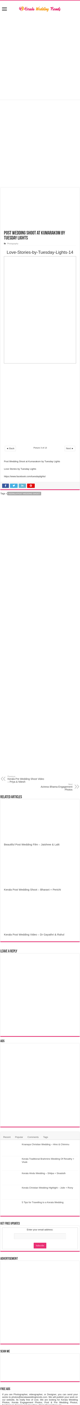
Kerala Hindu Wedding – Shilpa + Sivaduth (44, 1173)
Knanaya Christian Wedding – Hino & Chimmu (45, 1144)
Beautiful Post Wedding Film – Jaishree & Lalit (32, 844)
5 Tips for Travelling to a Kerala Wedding (42, 1202)
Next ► (70, 448)
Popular (19, 1137)
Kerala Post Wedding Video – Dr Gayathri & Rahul (34, 934)
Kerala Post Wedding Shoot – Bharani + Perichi (32, 889)
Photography (12, 244)
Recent (7, 1137)
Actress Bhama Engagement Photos (54, 787)
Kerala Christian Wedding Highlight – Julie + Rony (47, 1187)
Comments (33, 1137)
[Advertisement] (40, 406)
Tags (45, 1137)
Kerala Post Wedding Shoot (24, 494)
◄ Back (10, 448)
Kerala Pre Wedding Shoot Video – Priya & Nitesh (25, 779)
